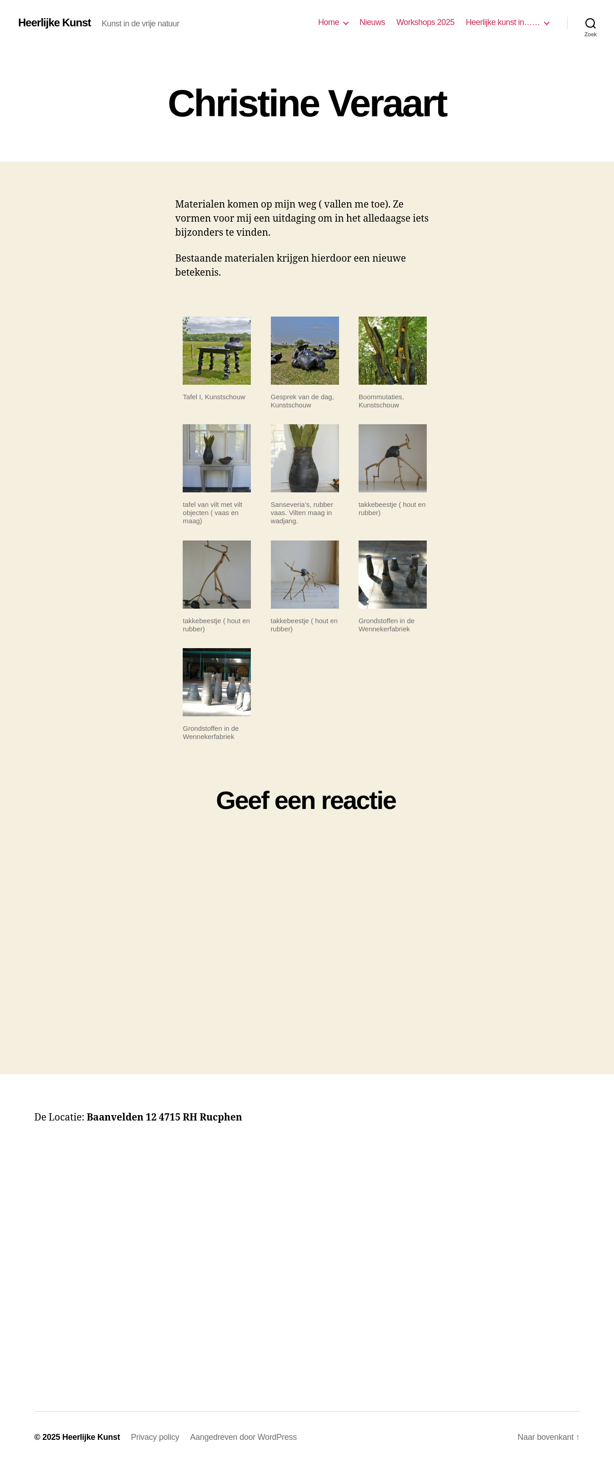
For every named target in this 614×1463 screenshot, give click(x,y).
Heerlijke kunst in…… (503, 22)
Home (328, 22)
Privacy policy (155, 1437)
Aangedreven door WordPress (243, 1437)
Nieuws (372, 22)
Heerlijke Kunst (54, 22)
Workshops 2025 (425, 22)
